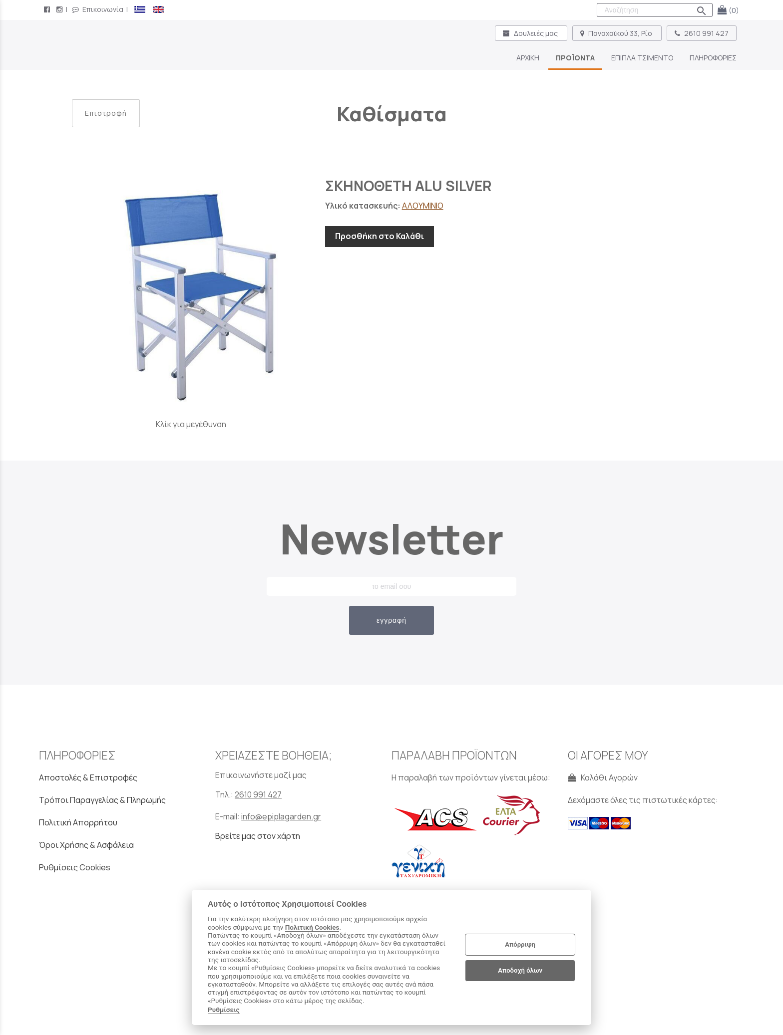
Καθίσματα (392, 113)
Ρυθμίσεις (224, 1010)
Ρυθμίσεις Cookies (74, 867)
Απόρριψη (520, 944)
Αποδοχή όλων (520, 970)
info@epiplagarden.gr (281, 816)
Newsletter (392, 539)
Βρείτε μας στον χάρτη (257, 835)
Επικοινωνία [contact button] (97, 9)
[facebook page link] (48, 9)
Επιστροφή (106, 113)
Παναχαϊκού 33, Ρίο (617, 33)
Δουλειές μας (531, 33)
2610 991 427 (702, 33)
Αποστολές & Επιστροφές (88, 777)
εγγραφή (391, 620)
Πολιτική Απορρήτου (78, 822)
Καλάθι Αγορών (603, 777)
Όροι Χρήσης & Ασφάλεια (86, 844)
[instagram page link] (60, 9)
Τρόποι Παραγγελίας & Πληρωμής (102, 799)
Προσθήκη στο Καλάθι (379, 236)
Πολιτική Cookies (312, 927)
